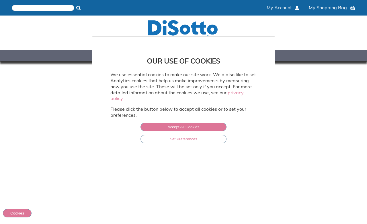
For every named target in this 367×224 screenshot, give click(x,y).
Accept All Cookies (183, 127)
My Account (283, 7)
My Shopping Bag (332, 7)
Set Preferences (183, 139)
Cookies (17, 213)
